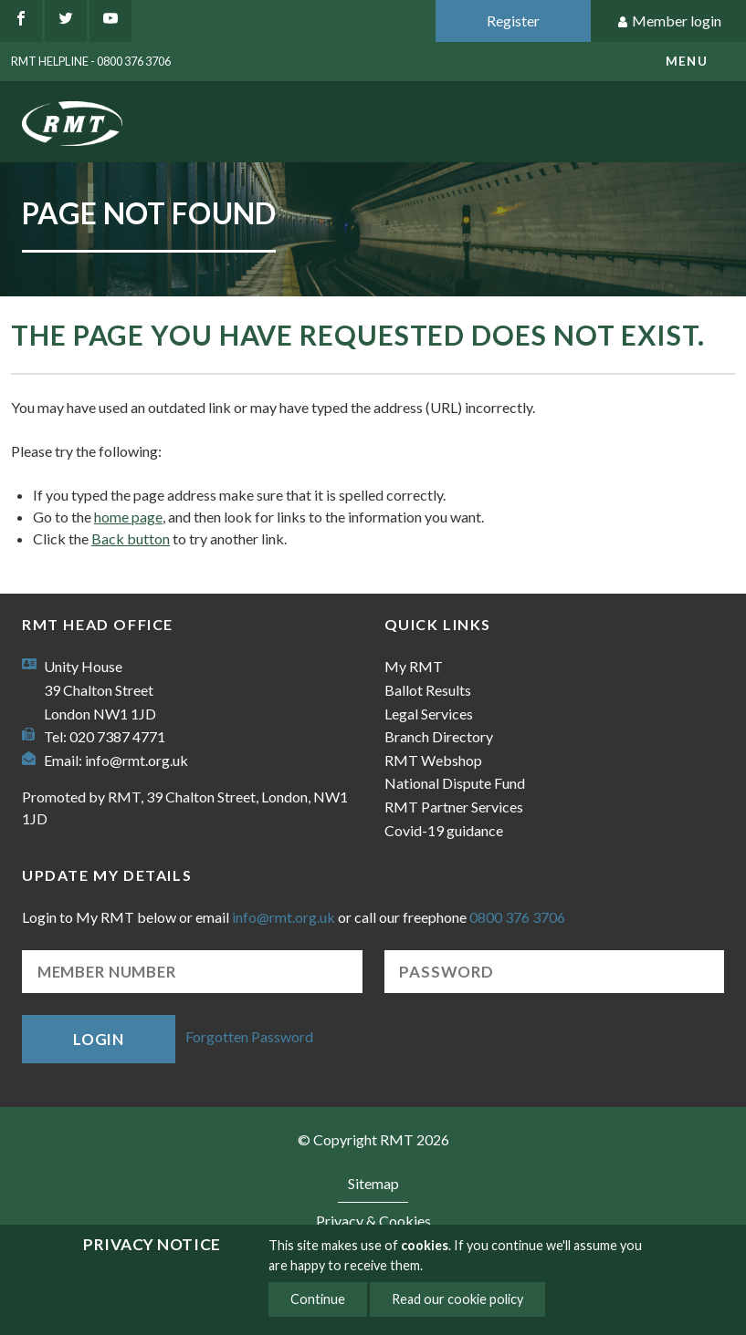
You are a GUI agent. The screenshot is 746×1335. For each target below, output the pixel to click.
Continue (317, 1299)
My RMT (413, 666)
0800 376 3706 (517, 917)
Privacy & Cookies (373, 1220)
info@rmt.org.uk (136, 760)
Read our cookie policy (457, 1299)
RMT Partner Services (453, 806)
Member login (668, 21)
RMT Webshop (433, 760)
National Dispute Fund (454, 783)
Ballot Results (427, 690)
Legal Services (428, 713)
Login (98, 1039)
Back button (130, 538)
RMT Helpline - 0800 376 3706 (91, 61)
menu (687, 61)
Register (513, 20)
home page (128, 516)
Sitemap (373, 1183)
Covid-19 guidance (443, 830)
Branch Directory (438, 736)
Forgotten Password (249, 1037)
